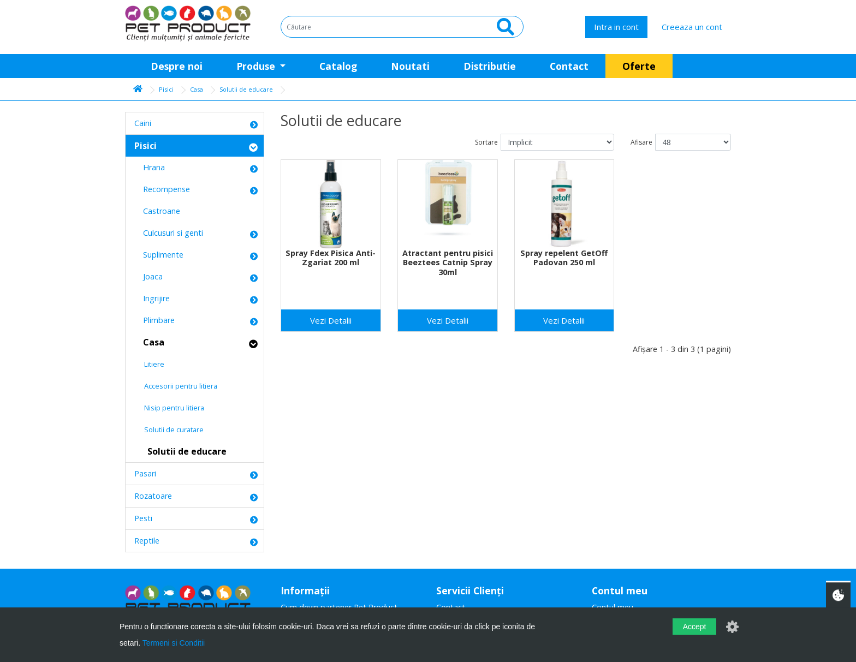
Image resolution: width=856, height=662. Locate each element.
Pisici (166, 89)
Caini (142, 123)
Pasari (145, 473)
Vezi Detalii (331, 320)
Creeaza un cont (692, 26)
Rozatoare (153, 496)
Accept (694, 626)
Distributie (489, 66)
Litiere (149, 364)
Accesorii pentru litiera (175, 386)
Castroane (157, 211)
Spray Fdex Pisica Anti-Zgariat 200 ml (331, 257)
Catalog (338, 66)
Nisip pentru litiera (169, 408)
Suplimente (158, 254)
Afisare (641, 142)
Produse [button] (257, 66)
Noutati (410, 66)
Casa (196, 89)
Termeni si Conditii (173, 643)
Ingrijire (152, 298)
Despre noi (177, 66)
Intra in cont (616, 26)
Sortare (486, 142)
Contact (569, 66)
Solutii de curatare (169, 429)
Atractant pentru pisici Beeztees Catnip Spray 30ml (447, 262)
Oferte (639, 66)
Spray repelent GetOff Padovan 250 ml (564, 257)
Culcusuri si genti (168, 233)
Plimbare (154, 320)
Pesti (143, 518)
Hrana (149, 167)
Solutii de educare (246, 89)
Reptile (146, 540)
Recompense (162, 189)
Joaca (148, 276)
